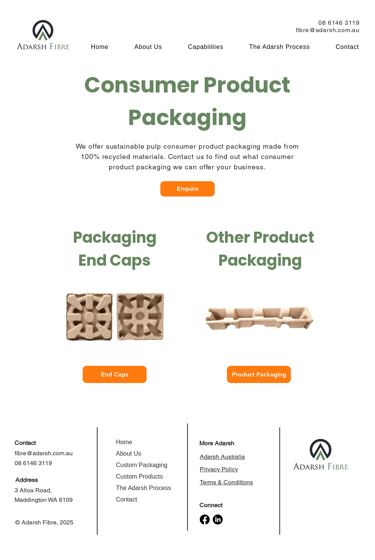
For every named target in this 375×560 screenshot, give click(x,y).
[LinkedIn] (218, 519)
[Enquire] (187, 188)
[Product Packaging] (259, 374)
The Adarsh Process (143, 488)
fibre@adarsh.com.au (328, 30)
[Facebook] (205, 519)
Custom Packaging (141, 465)
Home (124, 442)
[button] (197, 46)
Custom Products (139, 476)
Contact (126, 499)
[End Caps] (115, 374)
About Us (128, 453)
